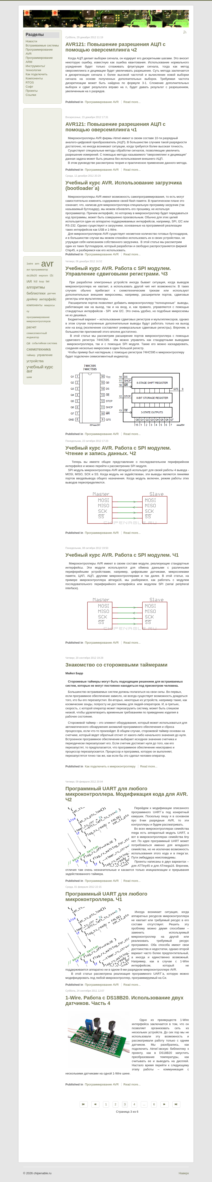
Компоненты (34, 78)
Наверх (184, 1173)
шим (29, 377)
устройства (35, 361)
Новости (31, 41)
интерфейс (47, 299)
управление (45, 355)
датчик (51, 293)
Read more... (132, 102)
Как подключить (36, 74)
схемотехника (39, 349)
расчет (31, 327)
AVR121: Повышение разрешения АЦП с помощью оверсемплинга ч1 (115, 126)
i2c (52, 275)
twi (47, 281)
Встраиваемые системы (42, 45)
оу (28, 311)
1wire (30, 263)
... (144, 1104)
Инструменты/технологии (35, 68)
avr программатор (37, 269)
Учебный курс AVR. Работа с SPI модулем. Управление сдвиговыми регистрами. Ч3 (118, 271)
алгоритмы (36, 287)
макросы (49, 305)
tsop (41, 281)
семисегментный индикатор (37, 335)
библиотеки (36, 293)
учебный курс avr (40, 368)
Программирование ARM (39, 60)
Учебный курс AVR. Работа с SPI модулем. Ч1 (122, 555)
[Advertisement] (44, 179)
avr (47, 264)
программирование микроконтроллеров (39, 319)
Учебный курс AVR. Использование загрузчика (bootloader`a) (123, 185)
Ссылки (31, 95)
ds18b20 (32, 275)
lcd (35, 281)
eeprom (43, 275)
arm (37, 263)
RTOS (30, 82)
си (28, 343)
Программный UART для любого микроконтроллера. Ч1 (106, 896)
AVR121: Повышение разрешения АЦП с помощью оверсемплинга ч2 (115, 47)
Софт (29, 86)
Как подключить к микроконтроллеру (110, 766)
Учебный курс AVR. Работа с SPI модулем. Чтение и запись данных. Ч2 (118, 450)
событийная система (44, 343)
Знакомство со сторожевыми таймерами (116, 665)
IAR (29, 281)
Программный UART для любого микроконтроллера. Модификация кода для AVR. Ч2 (126, 794)
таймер (31, 355)
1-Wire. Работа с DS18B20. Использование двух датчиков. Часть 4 (124, 1000)
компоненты (34, 305)
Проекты (32, 90)
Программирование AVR (39, 51)
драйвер (32, 299)
